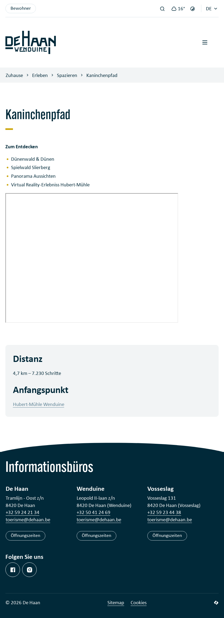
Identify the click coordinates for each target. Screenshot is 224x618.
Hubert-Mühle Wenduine (38, 404)
